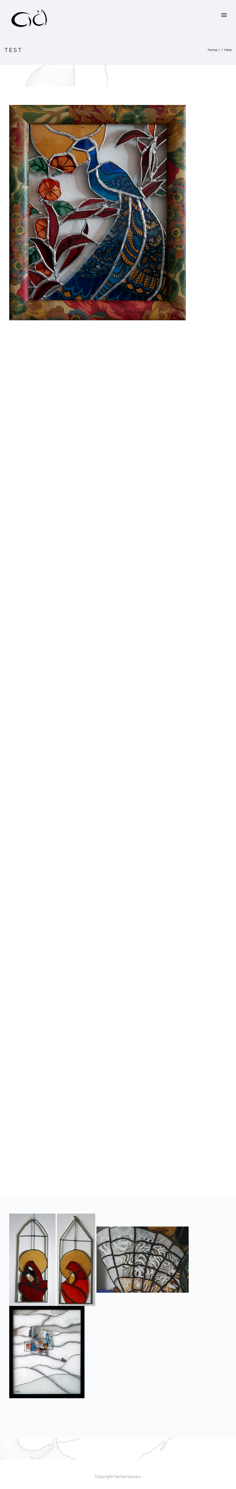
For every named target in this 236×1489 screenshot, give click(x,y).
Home (212, 50)
